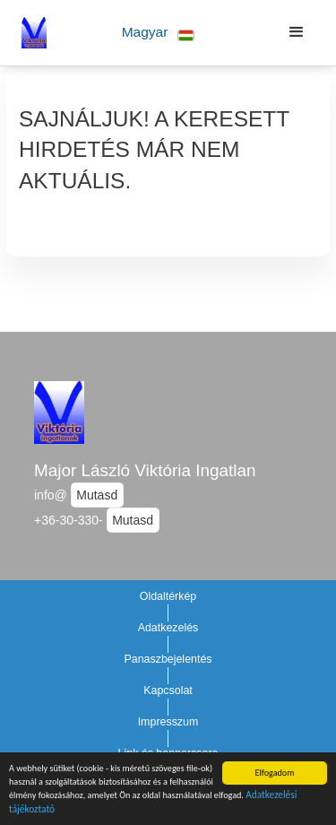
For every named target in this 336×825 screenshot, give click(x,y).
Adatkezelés (168, 627)
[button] (158, 32)
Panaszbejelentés (167, 659)
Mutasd (96, 495)
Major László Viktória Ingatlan (144, 470)
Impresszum (168, 722)
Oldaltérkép (168, 596)
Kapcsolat (168, 690)
